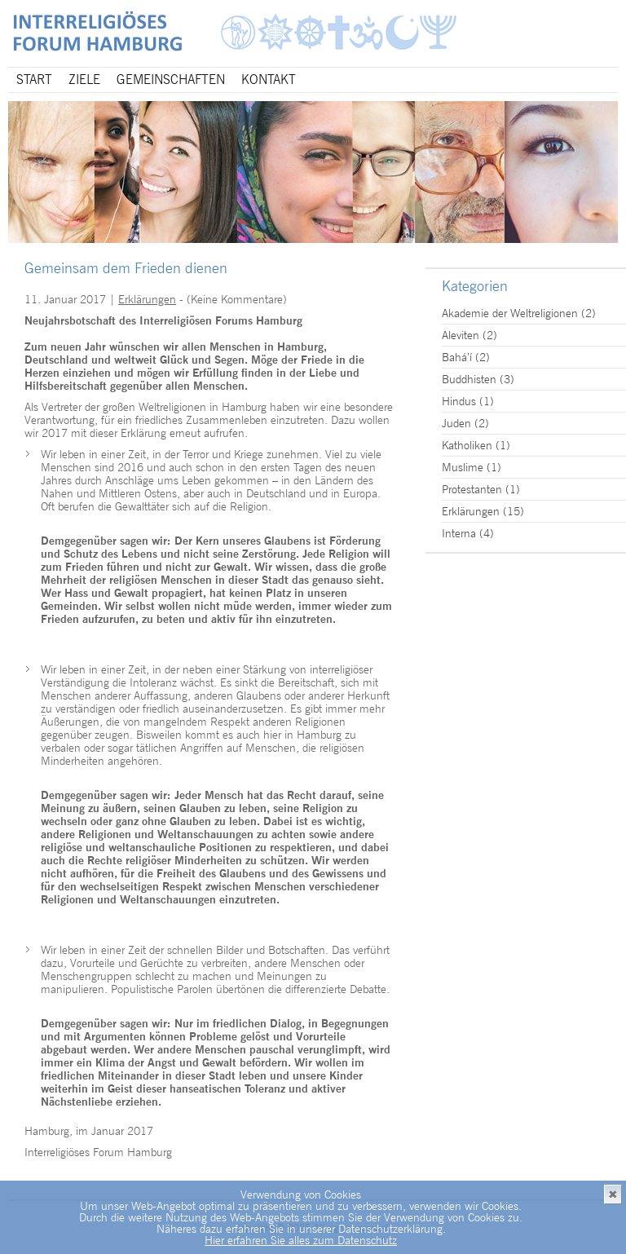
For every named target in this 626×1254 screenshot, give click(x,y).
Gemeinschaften (171, 79)
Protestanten (472, 489)
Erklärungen (147, 299)
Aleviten (460, 335)
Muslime (462, 467)
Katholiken (467, 445)
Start (34, 79)
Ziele (84, 79)
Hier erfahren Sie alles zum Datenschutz (301, 1240)
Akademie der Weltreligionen (510, 313)
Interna (459, 533)
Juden (456, 423)
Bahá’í (457, 357)
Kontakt (268, 79)
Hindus (459, 401)
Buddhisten (469, 379)
